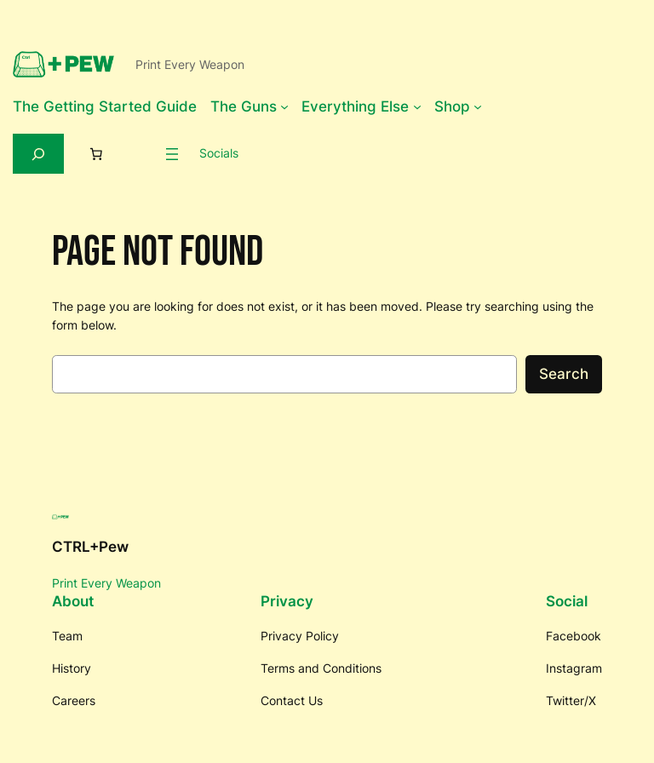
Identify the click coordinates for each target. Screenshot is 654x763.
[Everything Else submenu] (417, 106)
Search (563, 373)
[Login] (140, 153)
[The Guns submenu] (284, 106)
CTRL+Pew (90, 546)
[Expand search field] (38, 154)
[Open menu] (172, 154)
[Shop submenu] (477, 106)
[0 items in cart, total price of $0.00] (96, 154)
